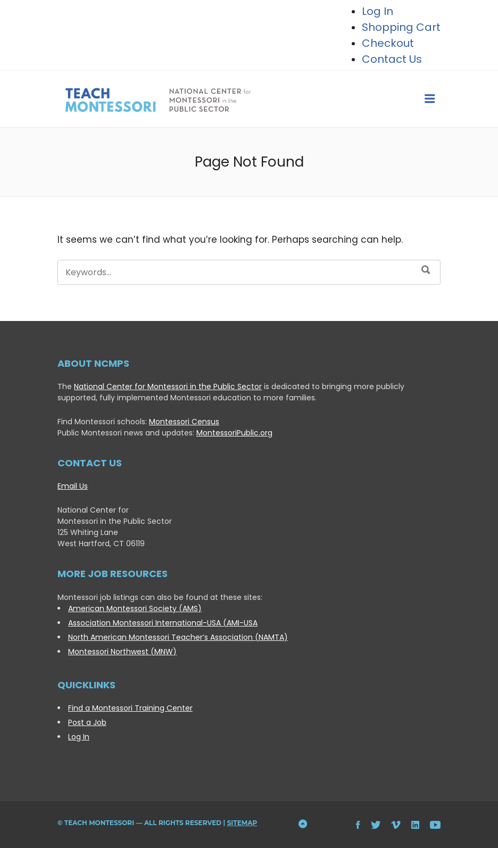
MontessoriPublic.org (234, 432)
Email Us (72, 486)
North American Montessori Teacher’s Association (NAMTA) (178, 637)
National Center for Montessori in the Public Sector (168, 386)
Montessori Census (184, 421)
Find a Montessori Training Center (130, 708)
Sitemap (242, 823)
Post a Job (87, 722)
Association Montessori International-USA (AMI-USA (163, 623)
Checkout (388, 43)
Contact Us (392, 59)
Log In (78, 736)
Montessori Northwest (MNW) (122, 651)
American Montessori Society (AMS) (135, 608)
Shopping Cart (401, 27)
